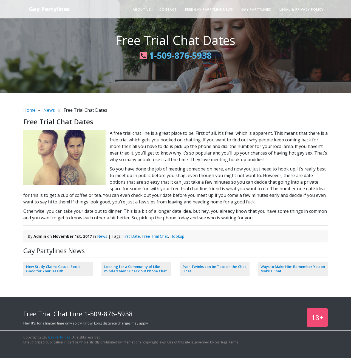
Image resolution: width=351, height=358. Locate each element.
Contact (168, 9)
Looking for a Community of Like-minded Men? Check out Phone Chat (135, 268)
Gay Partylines (49, 9)
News (49, 110)
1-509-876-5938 (176, 55)
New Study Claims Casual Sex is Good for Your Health (53, 268)
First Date (131, 236)
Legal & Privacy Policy (301, 9)
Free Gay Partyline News (209, 9)
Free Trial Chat (155, 236)
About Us (142, 9)
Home (29, 110)
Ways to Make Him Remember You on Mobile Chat (293, 268)
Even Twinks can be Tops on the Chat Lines (214, 268)
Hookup (177, 236)
